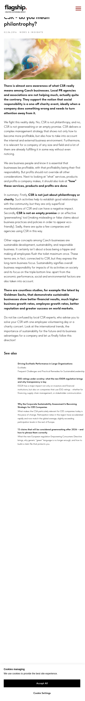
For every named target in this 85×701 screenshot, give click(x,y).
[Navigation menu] (78, 9)
